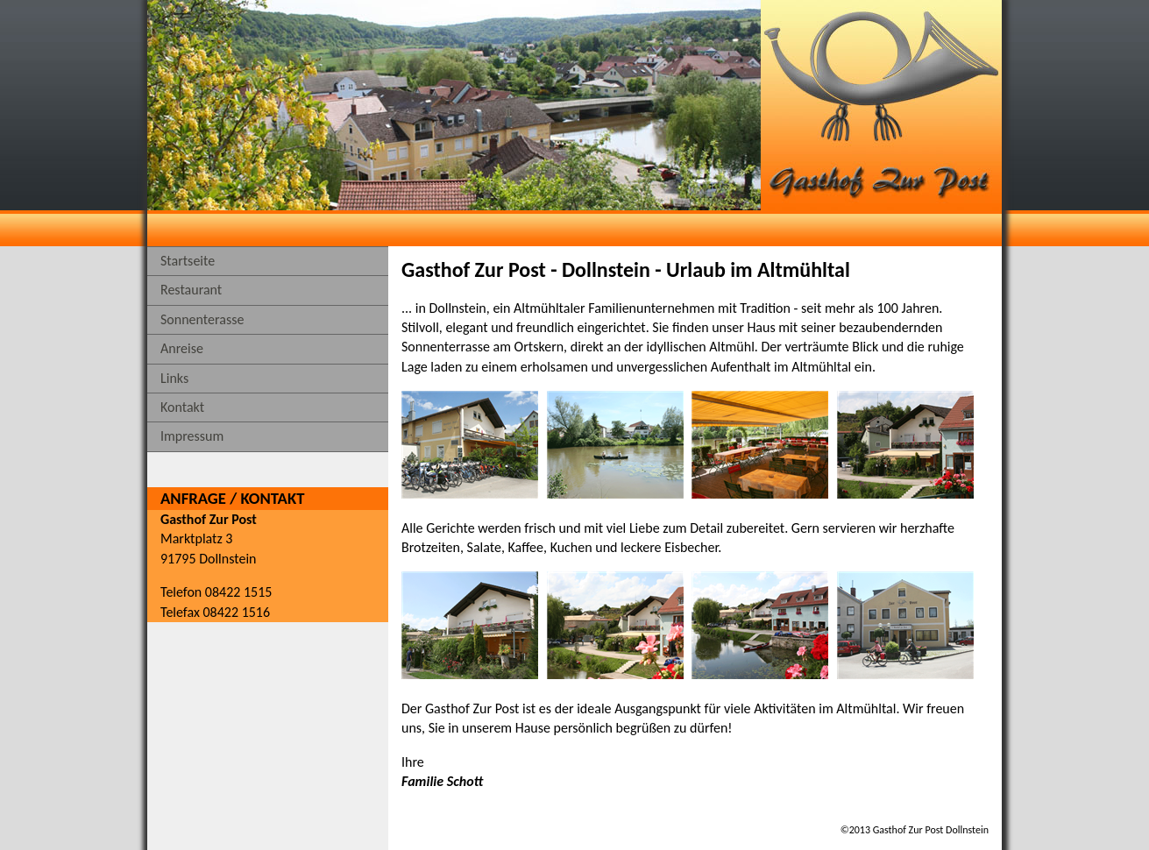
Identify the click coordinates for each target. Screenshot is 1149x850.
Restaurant (191, 289)
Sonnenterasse (202, 319)
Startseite (187, 260)
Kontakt (182, 407)
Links (174, 378)
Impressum (191, 436)
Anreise (181, 348)
